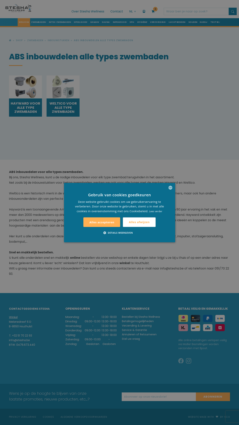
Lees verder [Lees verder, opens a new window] (155, 211)
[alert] (119, 212)
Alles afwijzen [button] (139, 222)
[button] (119, 233)
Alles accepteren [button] (101, 222)
